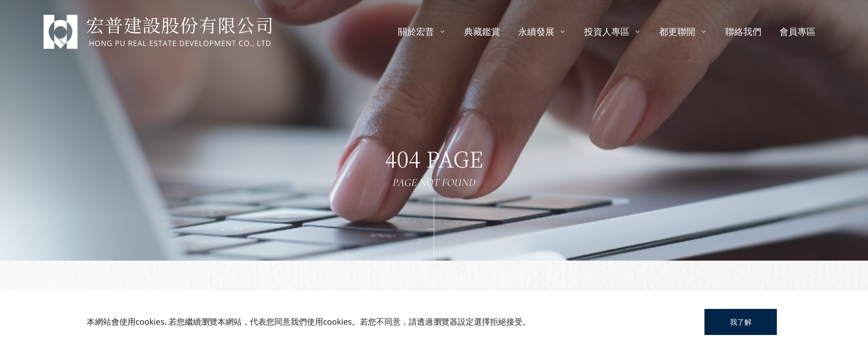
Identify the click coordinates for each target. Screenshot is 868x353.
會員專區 (798, 31)
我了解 (741, 322)
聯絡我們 (743, 31)
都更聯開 (683, 31)
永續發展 (542, 31)
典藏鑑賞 (482, 31)
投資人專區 (612, 31)
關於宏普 (422, 31)
